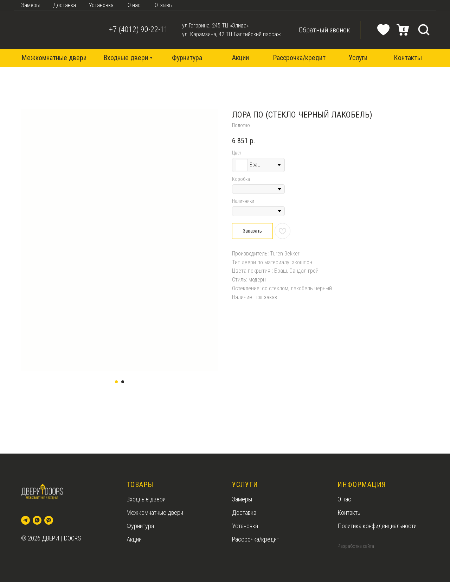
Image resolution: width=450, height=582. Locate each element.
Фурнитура (140, 526)
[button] (324, 30)
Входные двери (146, 499)
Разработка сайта (356, 546)
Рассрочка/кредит (255, 539)
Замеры (242, 499)
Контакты (349, 512)
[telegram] (25, 520)
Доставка (244, 512)
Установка (245, 526)
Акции (134, 539)
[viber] (48, 520)
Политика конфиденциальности (377, 526)
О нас (344, 499)
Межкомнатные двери (155, 512)
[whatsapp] (37, 520)
